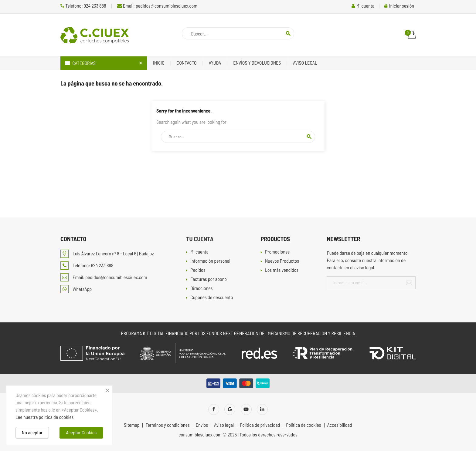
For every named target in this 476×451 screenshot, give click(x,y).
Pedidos (197, 270)
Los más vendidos (281, 270)
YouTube (246, 409)
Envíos (202, 425)
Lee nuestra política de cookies (44, 417)
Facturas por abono (208, 279)
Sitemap (131, 425)
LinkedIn (262, 409)
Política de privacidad (260, 425)
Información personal (210, 261)
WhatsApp (76, 289)
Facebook (213, 409)
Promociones (277, 252)
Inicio (159, 63)
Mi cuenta (199, 252)
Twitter (229, 409)
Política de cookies (303, 425)
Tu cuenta (199, 238)
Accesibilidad (339, 425)
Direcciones (201, 288)
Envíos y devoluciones (257, 63)
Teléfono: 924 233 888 (83, 6)
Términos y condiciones (167, 425)
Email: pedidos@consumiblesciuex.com (157, 6)
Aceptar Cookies (81, 433)
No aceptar (32, 433)
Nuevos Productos (282, 261)
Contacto (187, 63)
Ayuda (215, 63)
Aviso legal (305, 63)
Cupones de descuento (211, 297)
